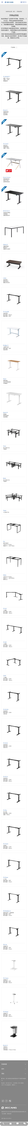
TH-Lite (5, 944)
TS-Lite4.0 (5, 143)
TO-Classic (6, 978)
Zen (4, 541)
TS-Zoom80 (6, 311)
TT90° (4, 675)
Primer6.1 (5, 110)
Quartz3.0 (5, 412)
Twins (4, 446)
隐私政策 (9, 1113)
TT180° (5, 642)
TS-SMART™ (6, 76)
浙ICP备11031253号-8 (6, 1118)
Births (4, 478)
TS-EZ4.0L (6, 709)
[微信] (10, 1101)
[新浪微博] (2, 1101)
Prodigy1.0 (5, 345)
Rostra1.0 (5, 1045)
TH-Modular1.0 (7, 911)
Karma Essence (6, 177)
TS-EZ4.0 (5, 743)
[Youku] (6, 1101)
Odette (4, 575)
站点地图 (4, 1113)
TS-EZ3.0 (5, 776)
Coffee (4, 278)
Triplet (4, 510)
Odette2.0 (5, 244)
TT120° (5, 608)
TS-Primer (5, 877)
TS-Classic (5, 843)
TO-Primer (5, 1011)
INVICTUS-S (6, 211)
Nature (4, 379)
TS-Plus (5, 810)
